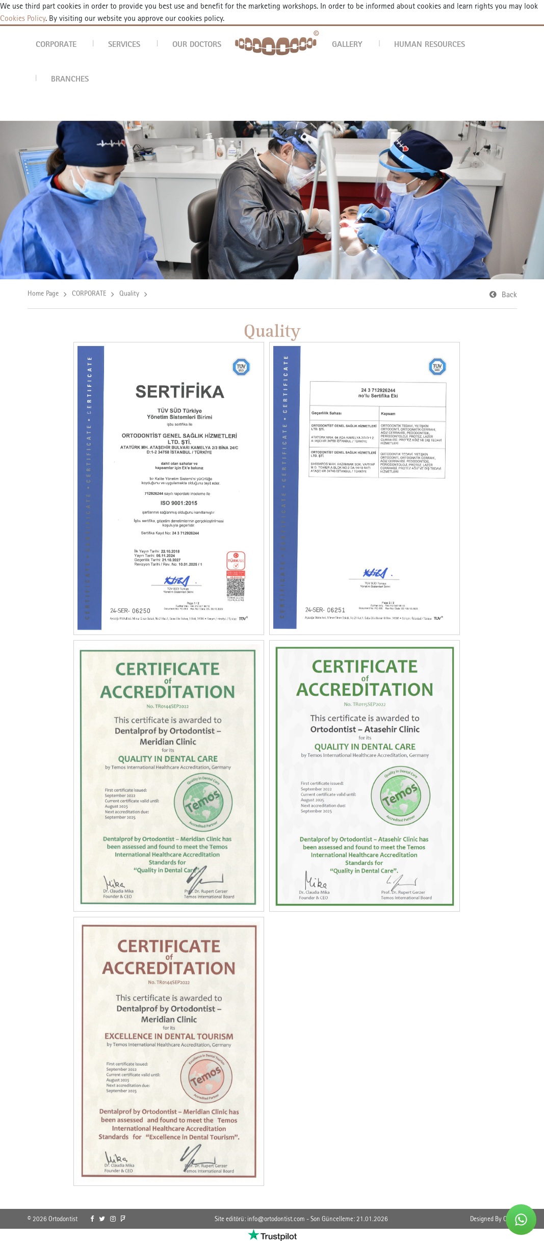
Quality (129, 294)
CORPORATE (56, 44)
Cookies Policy (22, 18)
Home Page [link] (43, 294)
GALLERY (347, 44)
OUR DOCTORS (196, 44)
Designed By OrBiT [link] (493, 1219)
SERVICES (124, 44)
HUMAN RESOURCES (429, 44)
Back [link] (509, 295)
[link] (92, 1219)
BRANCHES (70, 78)
